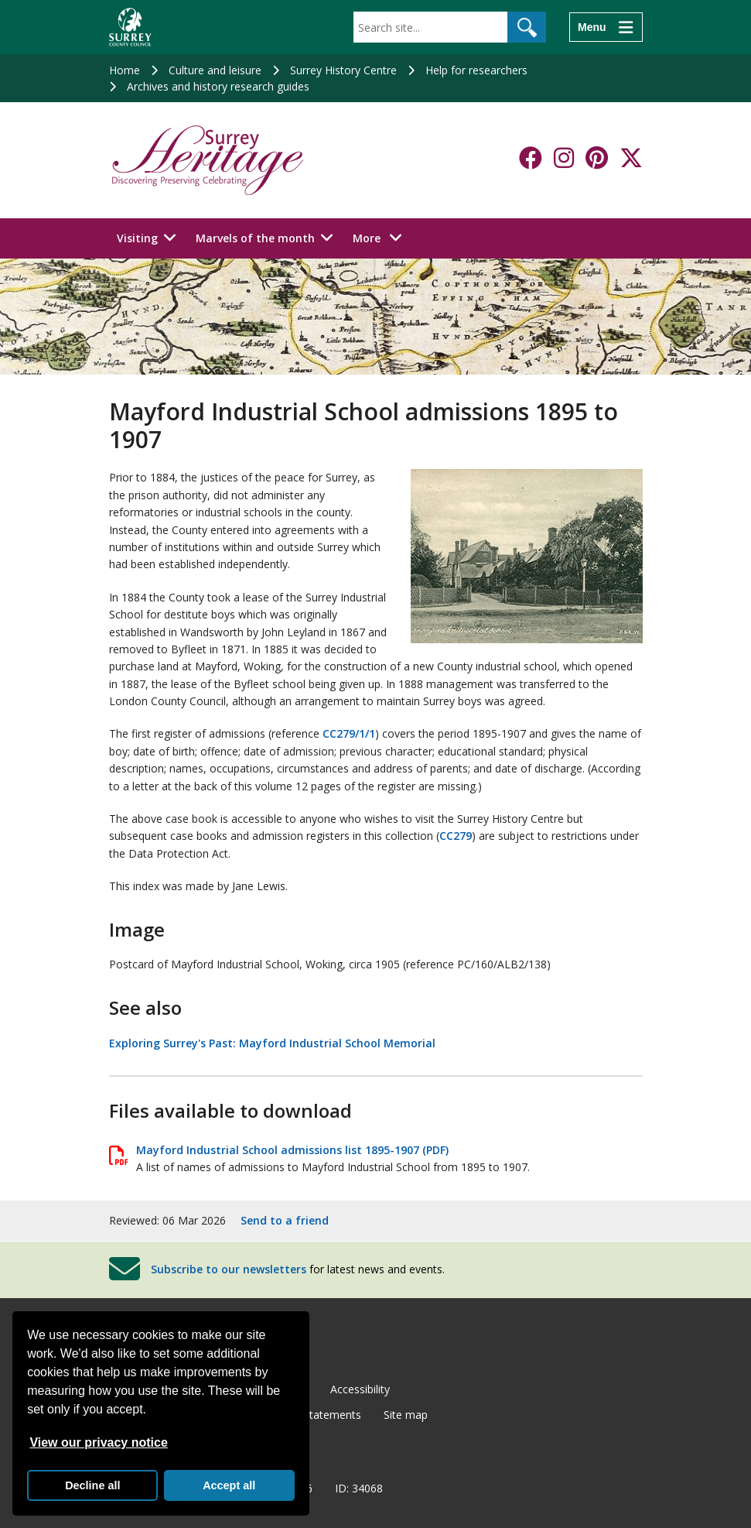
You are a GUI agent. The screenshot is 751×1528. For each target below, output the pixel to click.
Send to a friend (285, 1220)
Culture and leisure (215, 70)
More (382, 237)
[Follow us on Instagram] (564, 158)
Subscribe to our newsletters (228, 1269)
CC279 (455, 835)
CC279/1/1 (349, 733)
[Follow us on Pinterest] (596, 158)
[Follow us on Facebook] (530, 158)
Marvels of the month (255, 238)
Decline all (92, 1485)
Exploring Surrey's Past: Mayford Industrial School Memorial (272, 1043)
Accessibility (360, 1389)
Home (124, 70)
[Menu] (605, 27)
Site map (406, 1414)
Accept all (229, 1485)
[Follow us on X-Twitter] (631, 158)
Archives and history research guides (218, 86)
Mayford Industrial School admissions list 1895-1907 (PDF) (292, 1150)
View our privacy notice (98, 1442)
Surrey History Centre (343, 70)
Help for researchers (476, 70)
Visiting (137, 238)
